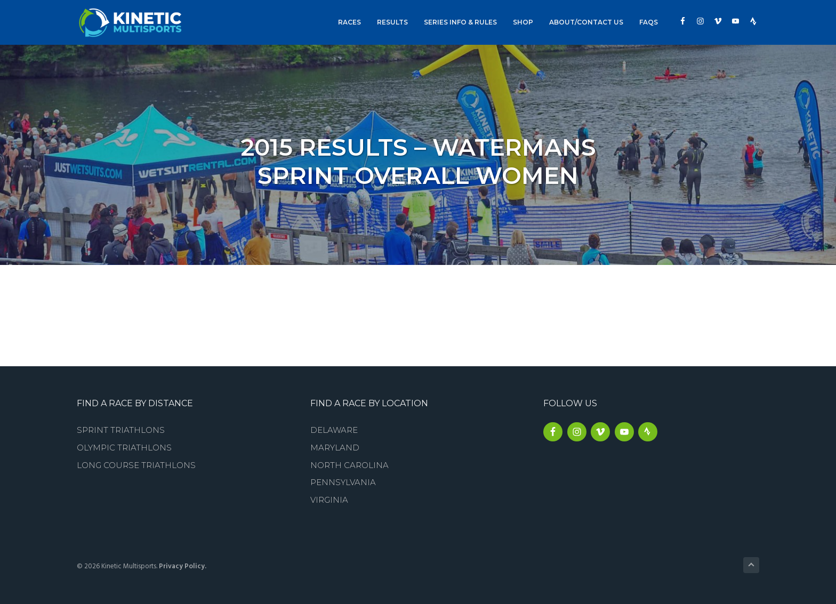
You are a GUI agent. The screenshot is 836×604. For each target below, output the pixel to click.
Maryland (334, 447)
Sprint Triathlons (121, 430)
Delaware (334, 430)
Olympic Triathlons (124, 447)
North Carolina (349, 465)
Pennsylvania (343, 482)
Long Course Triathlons (136, 465)
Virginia (329, 500)
